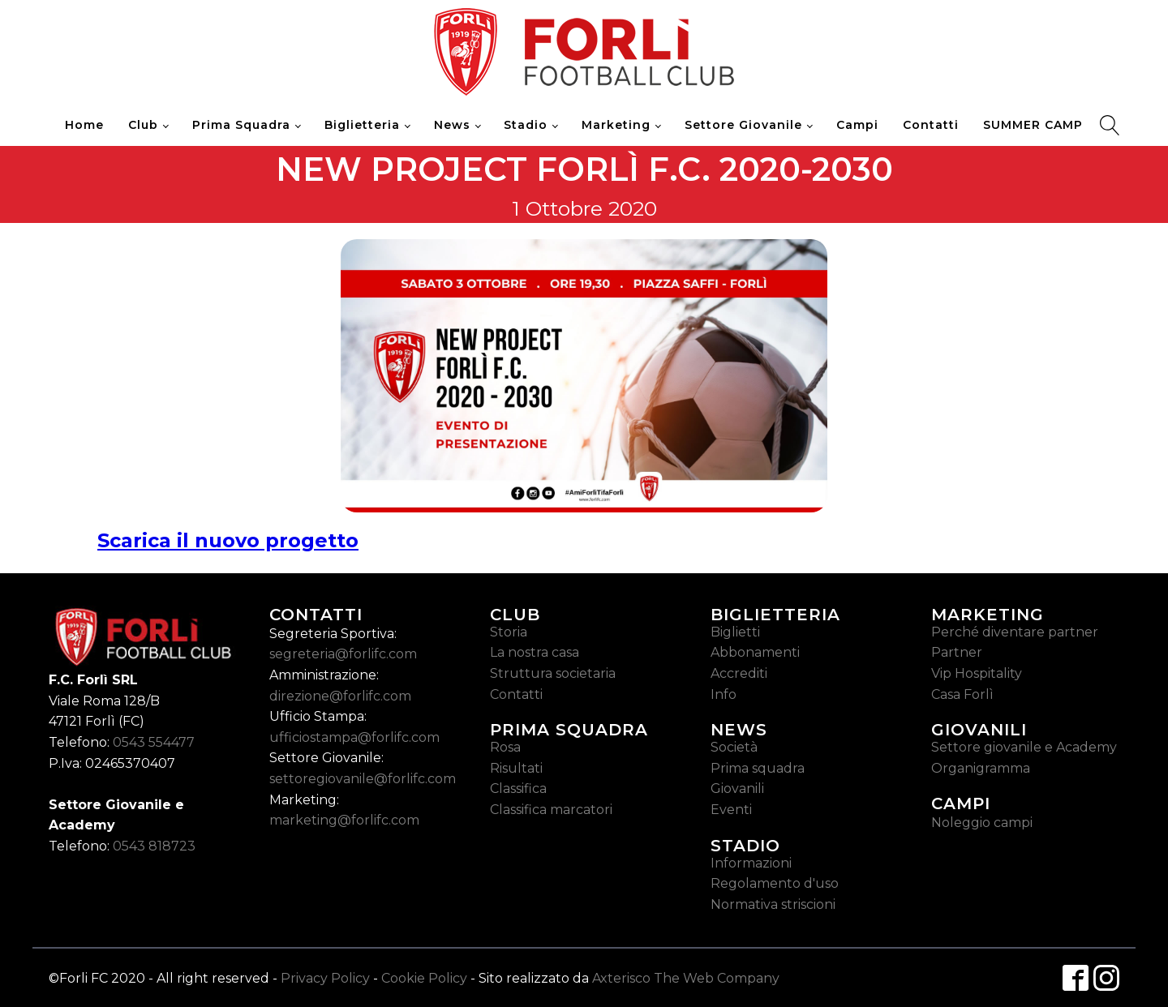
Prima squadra (758, 768)
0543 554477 (154, 742)
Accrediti (739, 673)
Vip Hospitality (976, 673)
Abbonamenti (755, 652)
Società (734, 747)
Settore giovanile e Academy (1024, 747)
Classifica (518, 788)
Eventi (731, 809)
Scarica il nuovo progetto (228, 540)
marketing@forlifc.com (344, 820)
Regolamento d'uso (775, 883)
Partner (956, 652)
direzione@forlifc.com (340, 696)
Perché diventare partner (1014, 632)
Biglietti (735, 632)
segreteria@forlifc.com (343, 654)
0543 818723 (154, 846)
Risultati (516, 768)
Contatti (931, 125)
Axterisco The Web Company (685, 978)
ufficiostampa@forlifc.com (354, 737)
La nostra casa (534, 652)
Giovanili (737, 788)
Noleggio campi (982, 822)
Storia (508, 632)
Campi (857, 125)
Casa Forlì (962, 694)
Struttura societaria (553, 673)
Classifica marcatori (551, 809)
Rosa (505, 747)
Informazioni (751, 863)
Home (84, 125)
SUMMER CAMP (1033, 125)
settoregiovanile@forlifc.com (362, 778)
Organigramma (980, 768)
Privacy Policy (325, 978)
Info (723, 694)
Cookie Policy (424, 978)
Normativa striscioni (773, 904)
